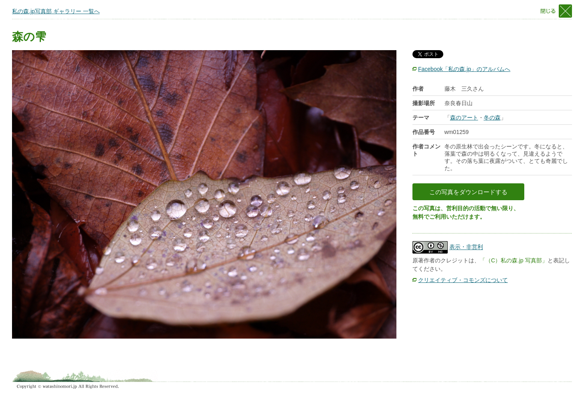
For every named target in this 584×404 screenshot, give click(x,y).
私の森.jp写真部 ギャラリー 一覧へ (56, 11)
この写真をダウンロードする (468, 192)
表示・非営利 (466, 247)
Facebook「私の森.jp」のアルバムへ (464, 69)
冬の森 (492, 117)
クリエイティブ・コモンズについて (463, 280)
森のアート (464, 117)
